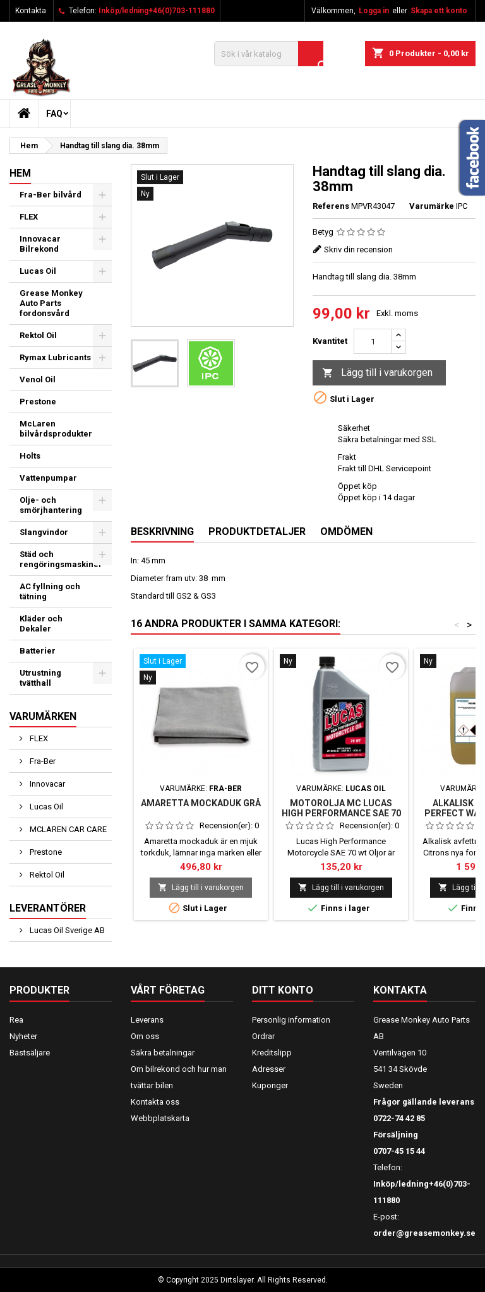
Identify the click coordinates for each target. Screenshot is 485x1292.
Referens (331, 206)
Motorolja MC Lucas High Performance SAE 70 (341, 808)
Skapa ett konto (438, 10)
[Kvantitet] (373, 341)
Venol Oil (38, 379)
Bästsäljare (29, 1052)
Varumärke (431, 206)
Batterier (38, 650)
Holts (30, 456)
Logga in (374, 10)
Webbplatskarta (160, 1118)
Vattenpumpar (48, 478)
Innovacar (46, 784)
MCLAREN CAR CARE (67, 829)
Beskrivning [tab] (162, 531)
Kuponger (270, 1085)
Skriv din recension (358, 249)
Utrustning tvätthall (40, 678)
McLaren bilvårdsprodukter (56, 428)
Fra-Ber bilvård (50, 194)
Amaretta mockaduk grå (201, 803)
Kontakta (30, 10)
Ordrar (263, 1036)
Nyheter (23, 1036)
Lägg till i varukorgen (377, 373)
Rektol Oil (38, 335)
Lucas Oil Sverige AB (66, 930)
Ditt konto (282, 990)
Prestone (38, 401)
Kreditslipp (272, 1052)
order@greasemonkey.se (424, 1233)
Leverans (147, 1020)
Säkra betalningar (163, 1052)
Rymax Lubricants (55, 357)
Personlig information (291, 1020)
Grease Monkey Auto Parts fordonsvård (51, 303)
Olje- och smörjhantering (51, 505)
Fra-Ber (42, 761)
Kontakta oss (155, 1102)
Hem (20, 173)
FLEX (29, 216)
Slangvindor (44, 532)
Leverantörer (47, 908)
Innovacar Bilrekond (40, 244)
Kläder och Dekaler (41, 623)
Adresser (268, 1069)
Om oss (145, 1036)
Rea (16, 1020)
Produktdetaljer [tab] (257, 531)
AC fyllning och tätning (50, 591)
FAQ (54, 114)
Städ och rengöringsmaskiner (61, 559)
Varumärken (42, 716)
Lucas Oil (38, 271)
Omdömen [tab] (346, 531)
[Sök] (268, 53)
